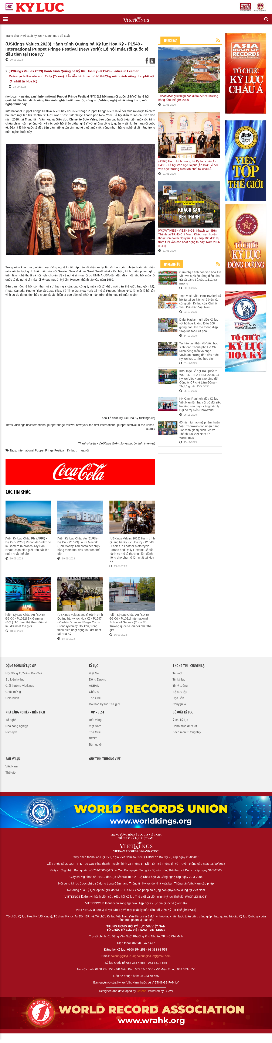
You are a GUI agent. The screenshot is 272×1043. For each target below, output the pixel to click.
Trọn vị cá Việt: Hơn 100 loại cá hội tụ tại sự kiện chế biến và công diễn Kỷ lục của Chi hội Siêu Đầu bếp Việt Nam (200, 301)
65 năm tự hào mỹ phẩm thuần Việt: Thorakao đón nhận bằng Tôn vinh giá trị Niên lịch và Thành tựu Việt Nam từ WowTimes (199, 430)
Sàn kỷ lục (13, 759)
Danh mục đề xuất (57, 35)
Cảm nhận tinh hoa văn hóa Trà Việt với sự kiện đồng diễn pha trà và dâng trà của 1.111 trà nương (200, 277)
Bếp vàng (95, 720)
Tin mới (178, 673)
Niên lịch (11, 732)
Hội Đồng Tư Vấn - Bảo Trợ (24, 673)
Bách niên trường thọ (187, 732)
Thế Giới (95, 698)
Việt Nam (95, 673)
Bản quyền (96, 744)
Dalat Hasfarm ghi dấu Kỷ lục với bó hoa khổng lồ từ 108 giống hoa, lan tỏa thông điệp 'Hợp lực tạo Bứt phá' (198, 325)
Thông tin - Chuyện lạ (188, 666)
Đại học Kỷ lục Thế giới (104, 704)
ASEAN (94, 685)
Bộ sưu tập (180, 691)
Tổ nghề (11, 720)
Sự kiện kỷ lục (15, 679)
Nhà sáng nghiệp (17, 726)
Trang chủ (12, 35)
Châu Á (94, 691)
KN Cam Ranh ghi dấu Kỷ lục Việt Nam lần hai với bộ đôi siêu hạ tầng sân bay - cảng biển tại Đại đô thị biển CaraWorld (200, 404)
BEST (93, 738)
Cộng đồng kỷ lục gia (21, 666)
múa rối (84, 450)
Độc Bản (178, 698)
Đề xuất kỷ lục (32, 35)
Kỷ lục (71, 450)
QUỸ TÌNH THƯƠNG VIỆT (105, 759)
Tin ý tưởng (180, 685)
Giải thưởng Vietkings (20, 685)
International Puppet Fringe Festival (41, 450)
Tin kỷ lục (179, 679)
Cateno (141, 991)
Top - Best (97, 712)
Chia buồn (12, 698)
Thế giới (11, 772)
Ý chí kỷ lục (180, 720)
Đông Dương (97, 679)
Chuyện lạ (179, 704)
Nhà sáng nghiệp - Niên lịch (25, 712)
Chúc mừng (13, 691)
